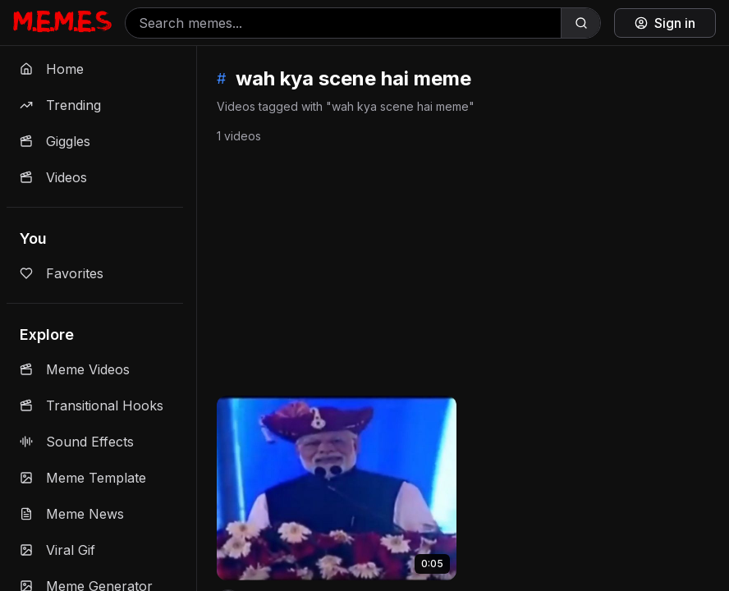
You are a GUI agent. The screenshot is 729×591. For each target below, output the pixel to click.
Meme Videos (75, 369)
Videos (53, 177)
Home (52, 69)
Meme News (72, 514)
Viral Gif (57, 550)
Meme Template (83, 478)
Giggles (55, 141)
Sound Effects (77, 441)
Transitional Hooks (91, 405)
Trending (60, 105)
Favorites (61, 273)
